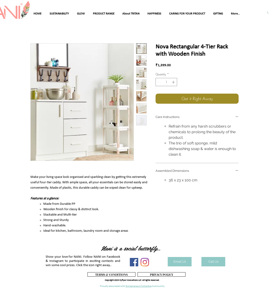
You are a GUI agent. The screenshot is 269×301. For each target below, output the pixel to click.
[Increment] (174, 82)
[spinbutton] (166, 82)
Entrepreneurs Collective (138, 286)
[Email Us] (180, 261)
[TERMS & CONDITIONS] (111, 274)
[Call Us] (213, 261)
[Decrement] (159, 82)
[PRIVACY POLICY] (161, 274)
